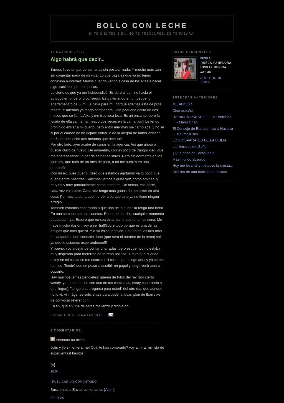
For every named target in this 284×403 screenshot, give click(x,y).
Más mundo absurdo (189, 159)
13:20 (99, 315)
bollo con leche (141, 25)
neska (205, 58)
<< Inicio (57, 397)
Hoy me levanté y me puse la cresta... (203, 165)
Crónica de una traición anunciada (200, 172)
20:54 (54, 371)
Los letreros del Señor (190, 147)
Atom (109, 389)
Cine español (183, 110)
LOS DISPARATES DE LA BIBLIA (200, 140)
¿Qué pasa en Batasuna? (193, 153)
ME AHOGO (182, 104)
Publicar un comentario (74, 381)
